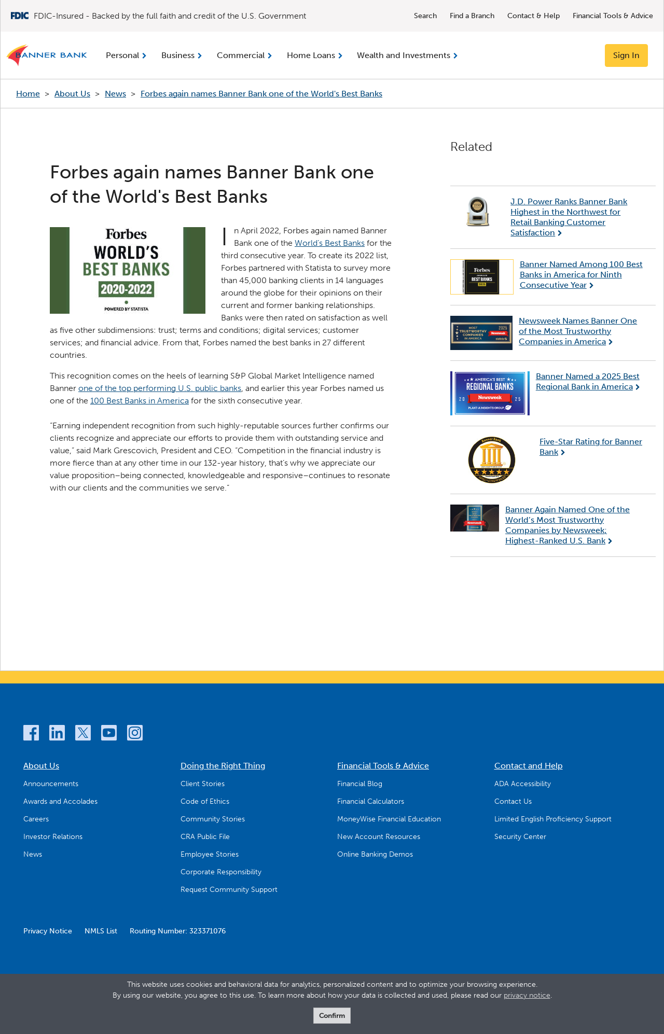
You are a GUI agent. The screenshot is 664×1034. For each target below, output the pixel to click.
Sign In (626, 55)
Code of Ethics (205, 801)
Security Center (520, 836)
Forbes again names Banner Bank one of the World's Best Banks (261, 94)
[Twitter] (83, 734)
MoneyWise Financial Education (389, 819)
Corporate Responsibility (221, 872)
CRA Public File (205, 836)
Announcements (50, 783)
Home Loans (311, 55)
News (115, 94)
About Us (72, 94)
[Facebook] (31, 734)
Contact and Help (528, 766)
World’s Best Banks (330, 243)
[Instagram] (135, 734)
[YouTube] (109, 734)
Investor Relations (52, 836)
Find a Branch (472, 15)
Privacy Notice (47, 931)
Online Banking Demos (375, 854)
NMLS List (101, 931)
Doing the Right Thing (223, 766)
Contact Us (513, 801)
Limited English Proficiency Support (553, 819)
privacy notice (527, 995)
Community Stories (213, 819)
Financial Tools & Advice (613, 15)
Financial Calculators (370, 801)
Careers (36, 819)
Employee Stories (210, 854)
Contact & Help (533, 15)
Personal (122, 55)
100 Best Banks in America (139, 401)
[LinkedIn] (57, 734)
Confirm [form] (332, 1015)
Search (425, 15)
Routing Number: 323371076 (178, 931)
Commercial (241, 55)
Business (178, 55)
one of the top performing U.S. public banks (159, 388)
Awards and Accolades (60, 801)
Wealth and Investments (403, 55)
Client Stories (203, 783)
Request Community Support (229, 889)
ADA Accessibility (522, 783)
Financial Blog (359, 783)
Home (28, 94)
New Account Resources (378, 836)
